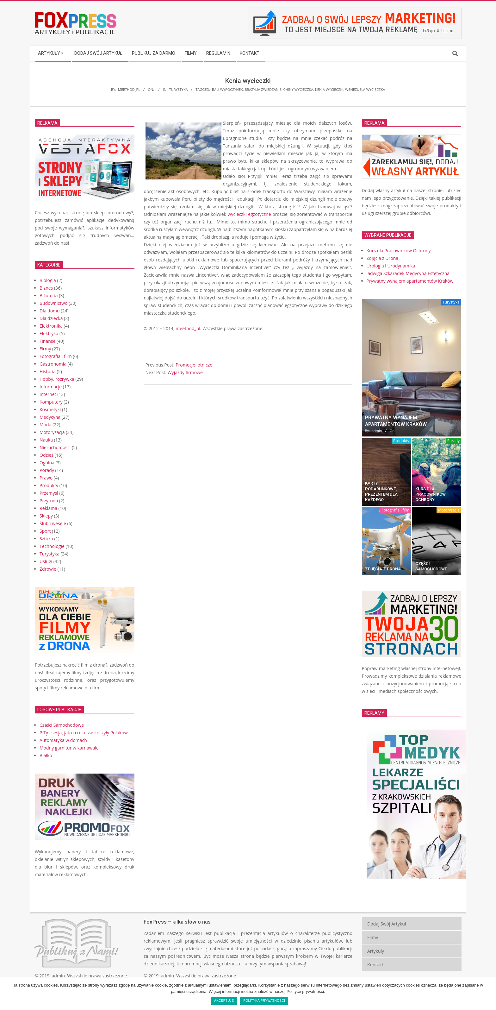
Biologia (48, 280)
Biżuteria (49, 295)
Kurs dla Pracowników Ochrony (430, 494)
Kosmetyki (50, 409)
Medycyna (50, 417)
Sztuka (46, 539)
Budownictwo (54, 303)
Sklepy (46, 516)
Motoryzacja (52, 432)
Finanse (47, 341)
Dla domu (50, 311)
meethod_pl (188, 328)
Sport (45, 531)
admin (58, 976)
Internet (48, 394)
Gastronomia (53, 364)
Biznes (46, 288)
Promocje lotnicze (194, 365)
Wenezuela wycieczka (365, 89)
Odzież (46, 455)
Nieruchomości (55, 447)
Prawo (46, 478)
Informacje (51, 387)
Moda (45, 425)
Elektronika (51, 326)
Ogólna (47, 463)
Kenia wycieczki (329, 89)
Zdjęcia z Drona (383, 569)
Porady (47, 470)
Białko (46, 755)
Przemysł (49, 493)
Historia (48, 371)
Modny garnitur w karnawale (69, 748)
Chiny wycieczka (298, 89)
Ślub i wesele (53, 523)
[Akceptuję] (488, 993)
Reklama (48, 508)
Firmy (45, 349)
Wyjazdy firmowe (185, 372)
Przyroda (49, 501)
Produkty (49, 485)
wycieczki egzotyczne (249, 214)
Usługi (46, 561)
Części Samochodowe (62, 725)
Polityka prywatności (264, 1000)
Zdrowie (48, 569)
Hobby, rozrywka (57, 379)
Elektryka (49, 333)
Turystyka (178, 89)
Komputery (51, 402)
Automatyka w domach (63, 740)
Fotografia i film (56, 356)
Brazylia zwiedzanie (263, 89)
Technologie (52, 546)
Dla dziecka (51, 318)
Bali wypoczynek (227, 89)
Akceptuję (224, 1000)
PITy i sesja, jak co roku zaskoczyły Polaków (83, 733)
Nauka (46, 440)
